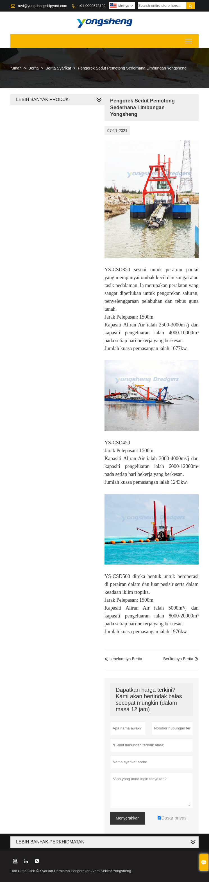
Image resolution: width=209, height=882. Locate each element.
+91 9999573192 (92, 6)
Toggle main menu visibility (189, 39)
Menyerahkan (128, 818)
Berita (33, 68)
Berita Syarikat (58, 68)
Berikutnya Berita (178, 659)
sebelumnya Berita (123, 659)
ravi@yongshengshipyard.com (42, 6)
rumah (16, 68)
